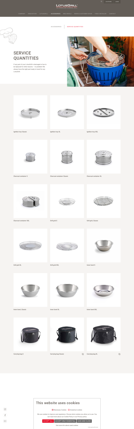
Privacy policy (82, 417)
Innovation (32, 13)
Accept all (48, 421)
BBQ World (67, 13)
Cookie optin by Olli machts (93, 427)
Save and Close (84, 421)
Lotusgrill (43, 13)
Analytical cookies (76, 410)
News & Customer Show (83, 13)
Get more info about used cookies (67, 425)
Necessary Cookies (60, 410)
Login (117, 1)
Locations (109, 1)
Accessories (55, 13)
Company (21, 13)
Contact (112, 13)
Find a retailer (100, 13)
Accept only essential (65, 421)
